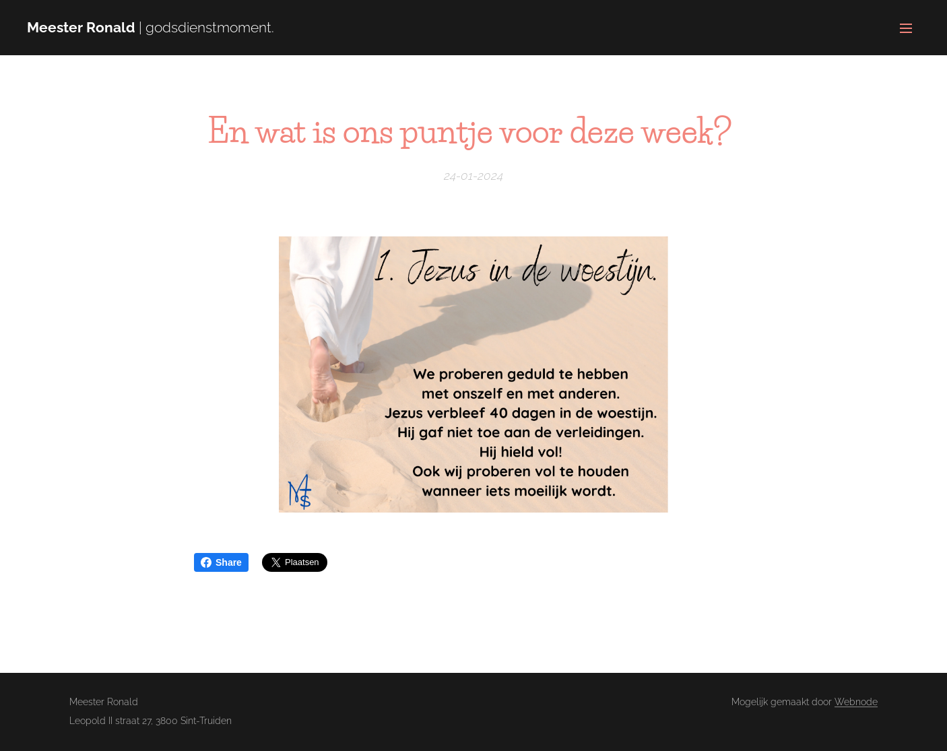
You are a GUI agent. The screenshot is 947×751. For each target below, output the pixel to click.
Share (221, 562)
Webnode (856, 701)
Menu (906, 28)
